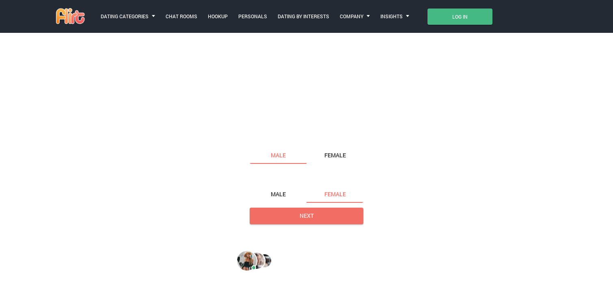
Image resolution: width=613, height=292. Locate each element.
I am (257, 138)
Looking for (268, 177)
